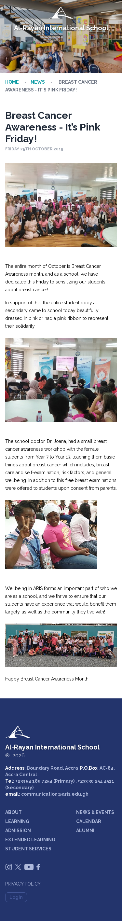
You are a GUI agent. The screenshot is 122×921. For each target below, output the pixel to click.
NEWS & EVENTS (95, 812)
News (38, 82)
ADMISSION (18, 830)
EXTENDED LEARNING (30, 839)
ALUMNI (85, 830)
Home (12, 82)
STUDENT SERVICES (28, 848)
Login (16, 897)
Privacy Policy (23, 884)
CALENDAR (88, 821)
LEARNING (17, 821)
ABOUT (13, 812)
